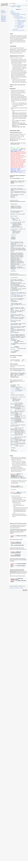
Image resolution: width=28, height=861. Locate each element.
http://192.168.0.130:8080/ (18, 388)
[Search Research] (25, 5)
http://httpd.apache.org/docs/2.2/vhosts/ (18, 294)
